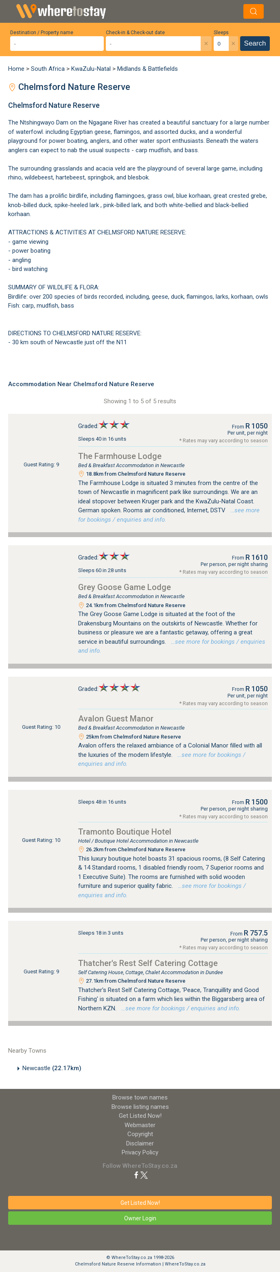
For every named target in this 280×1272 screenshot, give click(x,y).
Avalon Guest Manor (115, 718)
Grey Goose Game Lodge (124, 587)
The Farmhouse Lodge (120, 456)
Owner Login (140, 1218)
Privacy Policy (140, 1152)
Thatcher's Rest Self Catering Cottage (148, 963)
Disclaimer (140, 1143)
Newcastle (51, 1068)
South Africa (48, 68)
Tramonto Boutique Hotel (124, 832)
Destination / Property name (41, 32)
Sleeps (221, 32)
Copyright (140, 1134)
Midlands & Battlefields (147, 68)
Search (255, 43)
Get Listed (140, 1115)
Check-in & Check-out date (135, 32)
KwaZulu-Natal (91, 68)
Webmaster (140, 1125)
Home (16, 68)
